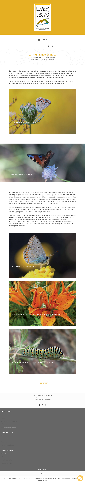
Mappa (42, 474)
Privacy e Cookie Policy (53, 478)
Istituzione (4, 418)
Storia (3, 415)
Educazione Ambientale (7, 445)
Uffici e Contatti (5, 424)
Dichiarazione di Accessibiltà (71, 478)
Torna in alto (43, 469)
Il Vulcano (4, 436)
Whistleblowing (42, 480)
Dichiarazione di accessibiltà (8, 427)
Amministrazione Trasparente (9, 421)
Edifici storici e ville (6, 463)
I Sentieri (3, 457)
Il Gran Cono (4, 454)
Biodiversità (4, 439)
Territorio (4, 442)
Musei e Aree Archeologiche (8, 460)
